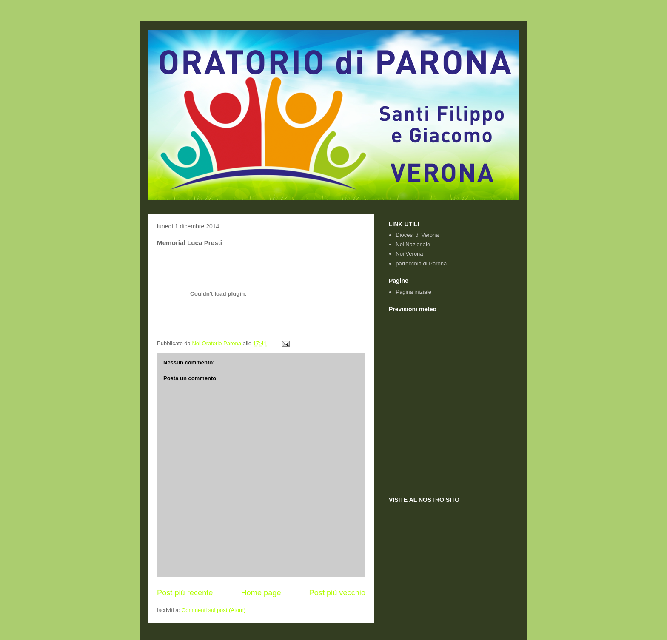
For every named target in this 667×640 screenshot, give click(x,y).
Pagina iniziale (413, 292)
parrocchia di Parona (421, 263)
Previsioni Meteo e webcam (484, 401)
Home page (261, 593)
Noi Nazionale (413, 244)
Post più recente (185, 593)
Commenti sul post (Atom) (213, 610)
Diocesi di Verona (417, 235)
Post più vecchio (337, 593)
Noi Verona (409, 253)
